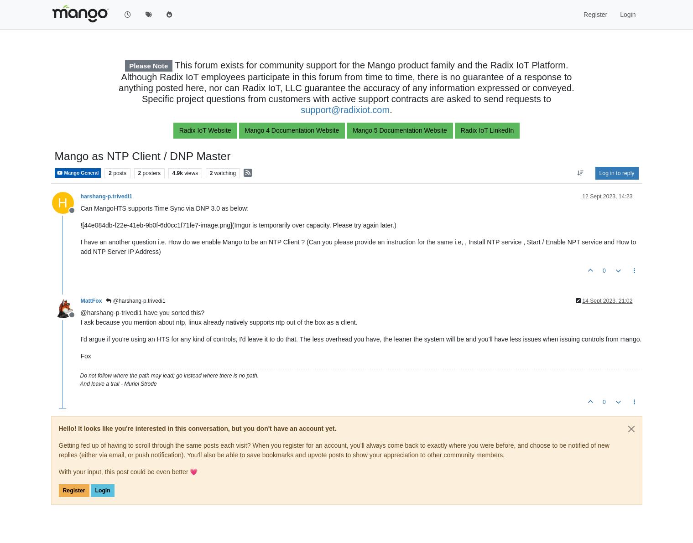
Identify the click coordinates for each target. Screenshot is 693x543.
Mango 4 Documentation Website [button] (292, 130)
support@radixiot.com (345, 110)
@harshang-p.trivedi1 (135, 301)
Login (102, 490)
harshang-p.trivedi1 (107, 196)
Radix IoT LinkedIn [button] (487, 130)
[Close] (631, 429)
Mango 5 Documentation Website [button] (400, 130)
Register (74, 490)
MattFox (91, 301)
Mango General (78, 173)
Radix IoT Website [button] (205, 130)
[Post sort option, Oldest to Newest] (580, 173)
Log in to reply (617, 173)
